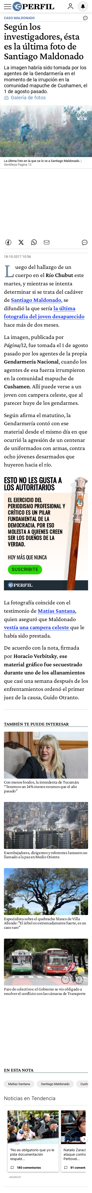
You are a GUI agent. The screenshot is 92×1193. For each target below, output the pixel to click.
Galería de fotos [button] (25, 98)
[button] (46, 137)
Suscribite (25, 569)
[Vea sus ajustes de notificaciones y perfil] (83, 6)
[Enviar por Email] (46, 242)
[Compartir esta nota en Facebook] (8, 242)
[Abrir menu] (7, 6)
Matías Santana (56, 610)
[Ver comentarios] (84, 19)
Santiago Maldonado (36, 299)
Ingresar (70, 6)
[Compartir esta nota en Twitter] (21, 242)
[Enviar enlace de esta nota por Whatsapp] (33, 242)
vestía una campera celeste (37, 627)
